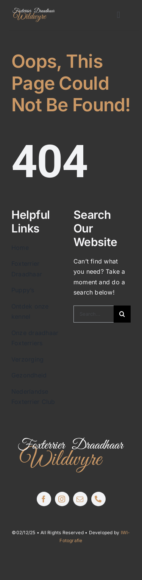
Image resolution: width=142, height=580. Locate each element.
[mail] (80, 499)
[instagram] (62, 499)
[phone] (98, 499)
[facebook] (44, 499)
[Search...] (93, 314)
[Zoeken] (122, 314)
